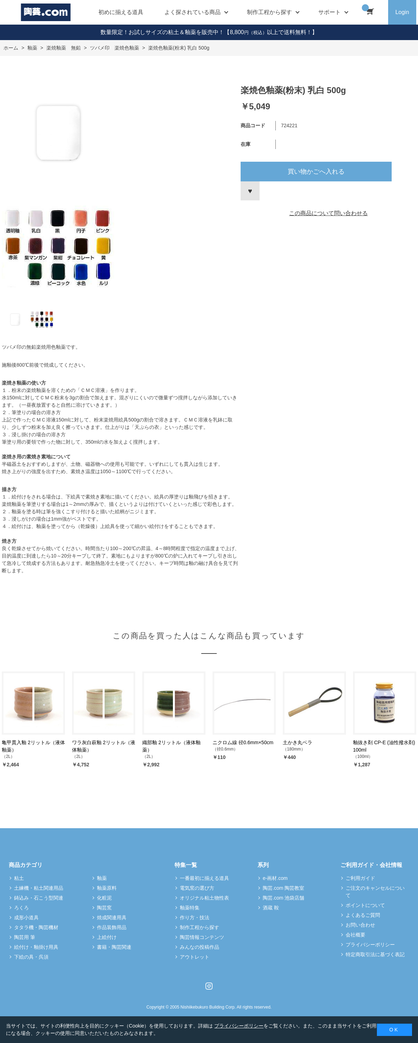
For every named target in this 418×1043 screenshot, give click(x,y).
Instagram (209, 986)
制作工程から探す (199, 927)
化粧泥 (104, 898)
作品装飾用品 (111, 927)
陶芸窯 (104, 907)
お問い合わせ (360, 925)
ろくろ (21, 907)
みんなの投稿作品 (199, 947)
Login (402, 12)
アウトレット (194, 957)
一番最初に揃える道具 (204, 878)
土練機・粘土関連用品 (38, 888)
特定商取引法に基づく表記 (375, 954)
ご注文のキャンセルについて (375, 891)
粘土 (19, 878)
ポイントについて (365, 905)
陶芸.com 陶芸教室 (283, 888)
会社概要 (355, 935)
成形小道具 (26, 917)
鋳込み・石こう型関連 (38, 898)
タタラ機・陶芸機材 (36, 927)
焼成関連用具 (111, 917)
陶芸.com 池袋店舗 (283, 898)
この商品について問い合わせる (328, 213)
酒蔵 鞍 (271, 907)
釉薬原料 (107, 888)
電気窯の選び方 (197, 888)
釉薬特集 (190, 907)
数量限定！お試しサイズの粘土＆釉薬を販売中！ (162, 32)
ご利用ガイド (360, 878)
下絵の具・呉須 (31, 957)
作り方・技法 (194, 917)
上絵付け (107, 937)
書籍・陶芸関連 (114, 947)
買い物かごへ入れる (316, 171)
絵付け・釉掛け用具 (36, 947)
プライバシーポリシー (370, 944)
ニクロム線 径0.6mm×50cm (243, 742)
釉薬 (102, 878)
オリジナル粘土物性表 (204, 898)
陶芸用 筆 (24, 937)
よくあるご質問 (363, 915)
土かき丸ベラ (297, 742)
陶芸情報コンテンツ (202, 937)
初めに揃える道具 (120, 12)
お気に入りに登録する (250, 190)
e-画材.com (275, 878)
